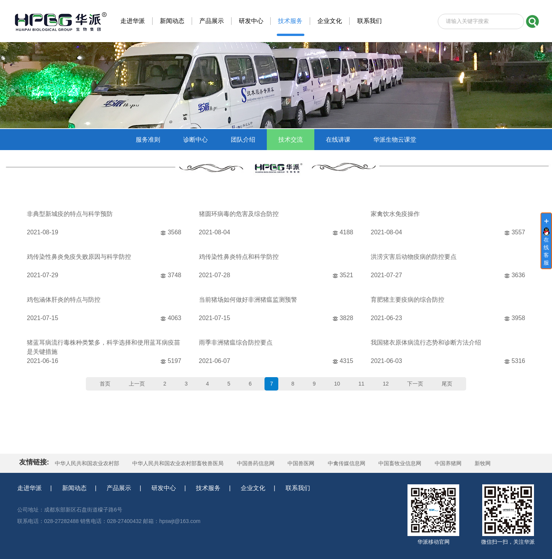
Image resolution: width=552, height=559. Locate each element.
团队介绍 (243, 139)
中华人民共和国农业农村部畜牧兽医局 (177, 463)
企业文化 (253, 488)
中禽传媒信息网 (346, 463)
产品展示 (119, 488)
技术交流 (290, 139)
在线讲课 (338, 139)
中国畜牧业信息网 (399, 463)
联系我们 (298, 488)
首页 (105, 384)
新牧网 (483, 463)
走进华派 (29, 488)
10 (337, 384)
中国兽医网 (301, 463)
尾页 (447, 384)
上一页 (137, 384)
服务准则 (148, 139)
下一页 (415, 384)
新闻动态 (74, 488)
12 (386, 384)
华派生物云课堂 (394, 139)
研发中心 (163, 488)
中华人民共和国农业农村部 (87, 463)
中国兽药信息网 (255, 463)
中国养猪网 (448, 463)
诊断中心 (195, 139)
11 (361, 384)
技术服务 (208, 488)
